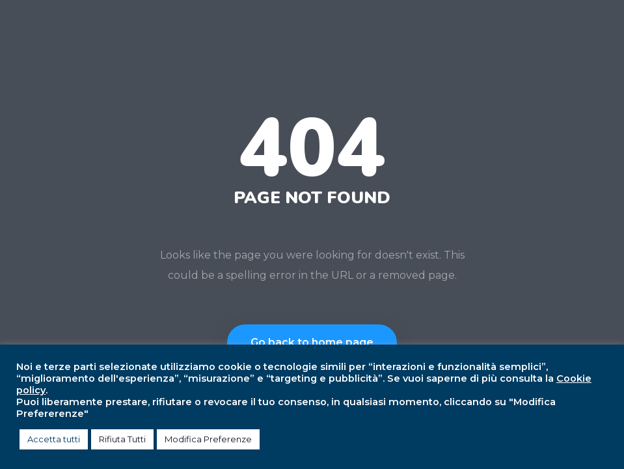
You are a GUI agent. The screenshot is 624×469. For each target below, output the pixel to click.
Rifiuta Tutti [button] (122, 439)
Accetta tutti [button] (53, 439)
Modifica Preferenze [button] (208, 439)
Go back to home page (312, 342)
